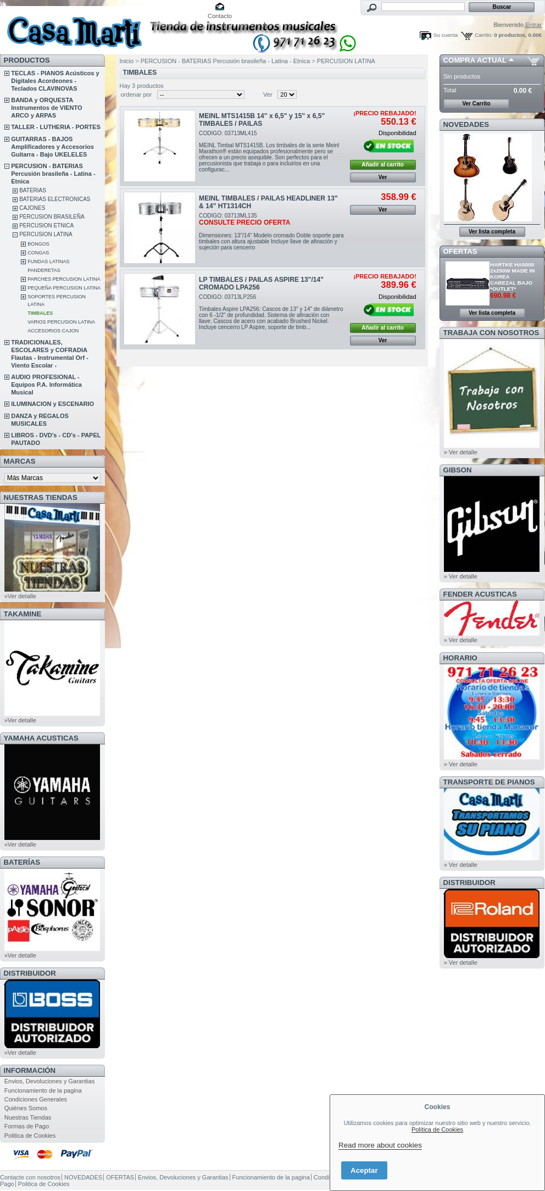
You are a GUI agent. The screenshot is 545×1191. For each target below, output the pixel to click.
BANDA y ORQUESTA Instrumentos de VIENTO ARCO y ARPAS (46, 108)
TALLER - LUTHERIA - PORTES (56, 127)
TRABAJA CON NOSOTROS (491, 333)
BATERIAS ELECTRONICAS (54, 199)
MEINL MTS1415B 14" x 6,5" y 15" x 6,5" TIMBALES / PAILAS (262, 119)
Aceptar (364, 1170)
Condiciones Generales (35, 1099)
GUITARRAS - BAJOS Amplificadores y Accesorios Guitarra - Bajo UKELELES (52, 147)
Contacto (220, 16)
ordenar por (136, 94)
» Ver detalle (460, 452)
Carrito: (483, 35)
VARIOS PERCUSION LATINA (61, 322)
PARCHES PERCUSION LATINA (63, 279)
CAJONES (32, 208)
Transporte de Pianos (489, 782)
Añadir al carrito (383, 165)
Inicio (127, 61)
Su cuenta (445, 35)
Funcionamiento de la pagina (43, 1090)
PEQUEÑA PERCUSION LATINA (64, 288)
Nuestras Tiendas (28, 1117)
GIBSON (457, 470)
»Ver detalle (20, 596)
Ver (267, 94)
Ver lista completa (492, 232)
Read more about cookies (380, 1145)
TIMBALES (40, 313)
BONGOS (38, 244)
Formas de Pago (26, 1126)
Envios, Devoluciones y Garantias (49, 1081)
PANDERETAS (43, 270)
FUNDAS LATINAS (48, 261)
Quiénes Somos (25, 1108)
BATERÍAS (22, 862)
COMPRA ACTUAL (475, 60)
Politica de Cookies (30, 1135)
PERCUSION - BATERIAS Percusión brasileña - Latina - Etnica (53, 174)
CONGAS (38, 252)
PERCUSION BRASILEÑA (51, 217)
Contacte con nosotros (30, 1177)
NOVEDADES (466, 124)
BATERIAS (32, 190)
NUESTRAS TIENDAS (40, 497)
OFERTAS (460, 251)
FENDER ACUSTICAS (480, 594)
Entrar (533, 24)
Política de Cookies (437, 1129)
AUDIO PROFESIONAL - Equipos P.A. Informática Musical (46, 385)
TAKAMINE (23, 614)
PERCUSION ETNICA (46, 225)
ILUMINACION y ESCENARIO (52, 403)
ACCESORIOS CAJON (53, 330)
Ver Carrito (476, 104)
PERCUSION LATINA (46, 234)
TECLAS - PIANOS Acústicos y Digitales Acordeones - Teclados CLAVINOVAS (55, 81)
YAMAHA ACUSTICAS (41, 738)
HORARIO (460, 658)
